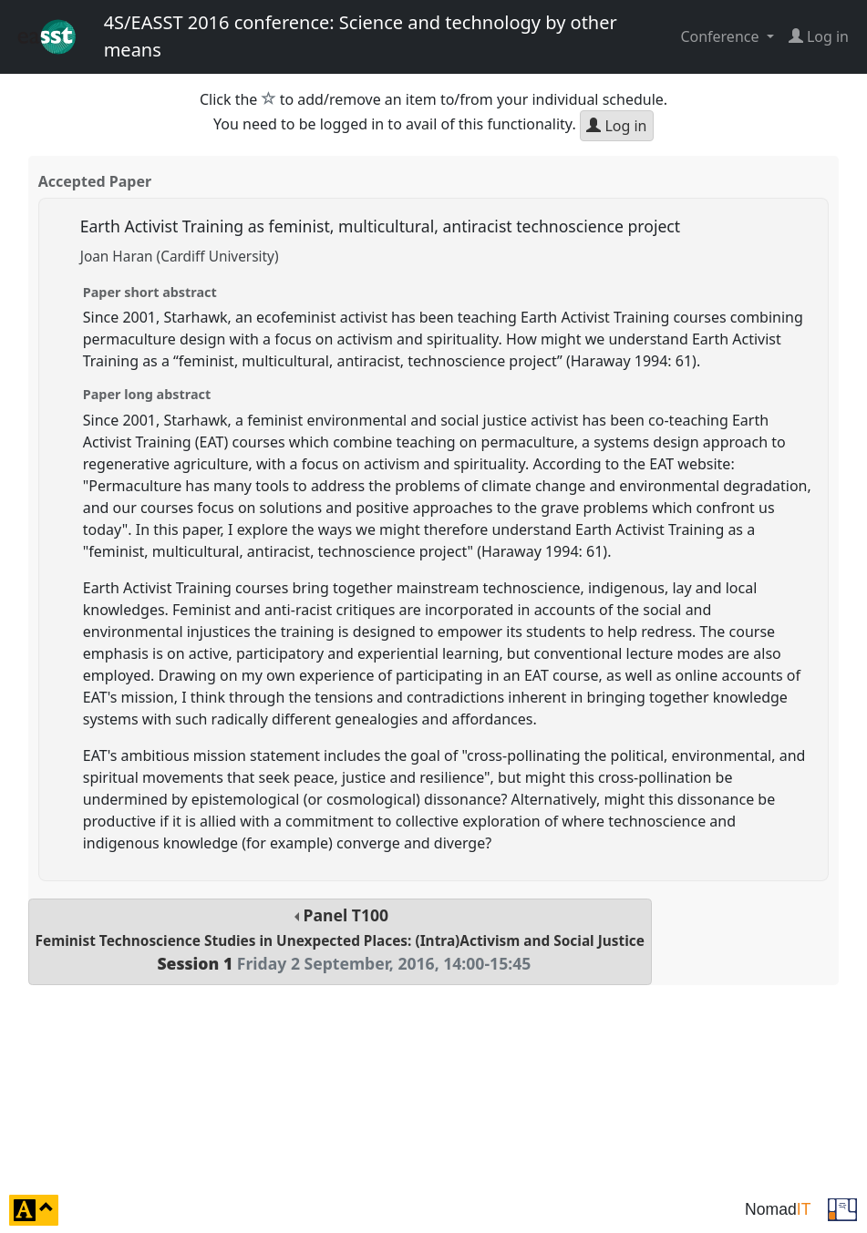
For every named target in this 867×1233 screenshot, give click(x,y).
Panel (340, 939)
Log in (616, 126)
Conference (721, 36)
